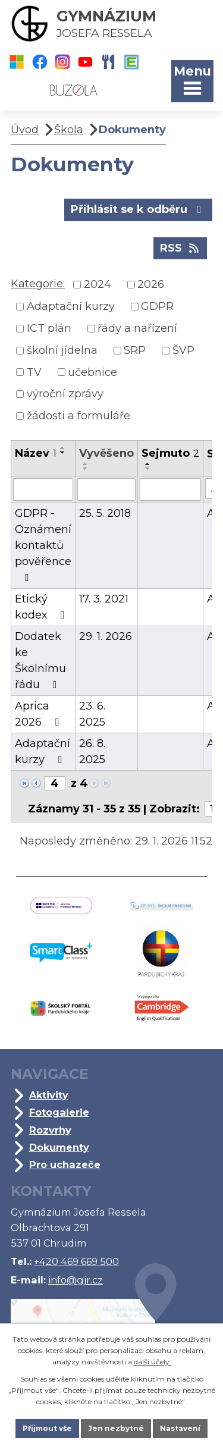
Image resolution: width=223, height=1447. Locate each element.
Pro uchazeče (64, 1164)
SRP (135, 350)
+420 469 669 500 (76, 1261)
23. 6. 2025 (92, 714)
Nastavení (180, 1428)
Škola (68, 129)
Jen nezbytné (116, 1428)
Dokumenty (59, 1147)
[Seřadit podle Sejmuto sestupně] (148, 468)
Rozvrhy (50, 1130)
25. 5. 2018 (105, 513)
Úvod (25, 129)
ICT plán (49, 328)
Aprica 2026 (39, 714)
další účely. (152, 1361)
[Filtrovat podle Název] (43, 489)
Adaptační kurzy (71, 306)
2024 (97, 284)
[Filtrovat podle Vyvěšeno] (106, 489)
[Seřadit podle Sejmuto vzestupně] (148, 464)
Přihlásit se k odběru (138, 209)
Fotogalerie (59, 1112)
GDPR (157, 306)
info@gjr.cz (75, 1280)
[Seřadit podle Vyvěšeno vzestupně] (85, 464)
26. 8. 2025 (92, 751)
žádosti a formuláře (78, 415)
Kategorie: (38, 283)
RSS (180, 247)
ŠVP (183, 350)
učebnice (92, 371)
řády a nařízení (137, 328)
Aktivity (48, 1095)
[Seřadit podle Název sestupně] (63, 452)
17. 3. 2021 (103, 598)
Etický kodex (42, 607)
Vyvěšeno (106, 453)
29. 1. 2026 (105, 636)
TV (34, 371)
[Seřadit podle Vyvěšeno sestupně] (85, 468)
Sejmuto (170, 453)
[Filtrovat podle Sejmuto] (170, 489)
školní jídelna (62, 350)
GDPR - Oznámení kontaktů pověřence (43, 545)
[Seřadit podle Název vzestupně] (63, 447)
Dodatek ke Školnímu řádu (40, 660)
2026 (150, 284)
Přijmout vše (47, 1428)
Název (35, 453)
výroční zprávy (65, 393)
